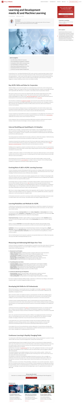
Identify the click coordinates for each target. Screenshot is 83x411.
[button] (44, 1)
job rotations (49, 148)
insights (59, 1)
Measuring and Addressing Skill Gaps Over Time (66, 37)
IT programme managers (25, 100)
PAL (28, 183)
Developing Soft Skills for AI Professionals (65, 38)
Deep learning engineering (32, 96)
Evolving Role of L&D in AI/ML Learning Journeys (66, 34)
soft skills (43, 289)
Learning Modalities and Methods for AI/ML (66, 36)
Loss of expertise (24, 159)
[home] (7, 2)
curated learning (23, 347)
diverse (27, 307)
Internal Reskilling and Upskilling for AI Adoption (66, 33)
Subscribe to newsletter (31, 377)
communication (49, 115)
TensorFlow (40, 97)
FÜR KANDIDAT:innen (73, 1)
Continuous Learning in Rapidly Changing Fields (66, 40)
